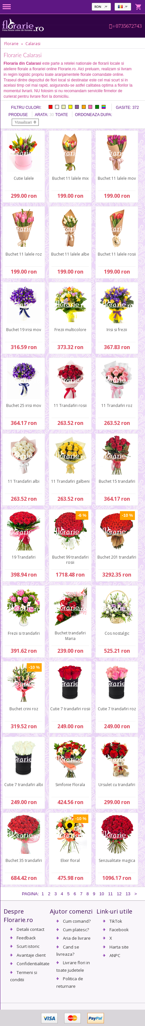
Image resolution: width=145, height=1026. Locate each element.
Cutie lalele (24, 178)
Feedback (26, 938)
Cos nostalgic (117, 633)
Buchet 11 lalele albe (70, 254)
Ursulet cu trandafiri (116, 784)
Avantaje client (31, 955)
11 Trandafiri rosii (70, 405)
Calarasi (32, 43)
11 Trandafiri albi (23, 481)
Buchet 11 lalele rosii (117, 254)
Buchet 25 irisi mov (23, 405)
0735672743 (129, 26)
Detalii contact (30, 929)
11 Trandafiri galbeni (70, 481)
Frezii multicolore (70, 329)
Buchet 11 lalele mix (70, 178)
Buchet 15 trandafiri (117, 481)
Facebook (119, 930)
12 (119, 893)
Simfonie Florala (70, 784)
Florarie (11, 43)
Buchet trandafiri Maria (70, 635)
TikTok (115, 921)
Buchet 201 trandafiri (116, 557)
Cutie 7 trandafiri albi (23, 784)
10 (101, 893)
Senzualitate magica (117, 860)
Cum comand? (77, 921)
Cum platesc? (76, 930)
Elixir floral (70, 860)
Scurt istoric (28, 946)
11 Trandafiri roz (116, 405)
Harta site (119, 947)
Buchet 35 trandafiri (24, 860)
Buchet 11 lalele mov (117, 178)
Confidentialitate (33, 964)
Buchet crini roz (23, 709)
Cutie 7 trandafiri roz (117, 709)
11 (110, 893)
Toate (61, 114)
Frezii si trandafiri (24, 633)
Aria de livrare (77, 938)
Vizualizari (23, 122)
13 (127, 893)
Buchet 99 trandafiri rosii (70, 559)
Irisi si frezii (117, 329)
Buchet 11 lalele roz (24, 254)
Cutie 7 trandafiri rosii (70, 709)
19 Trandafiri (24, 557)
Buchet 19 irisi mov (23, 329)
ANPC (114, 955)
